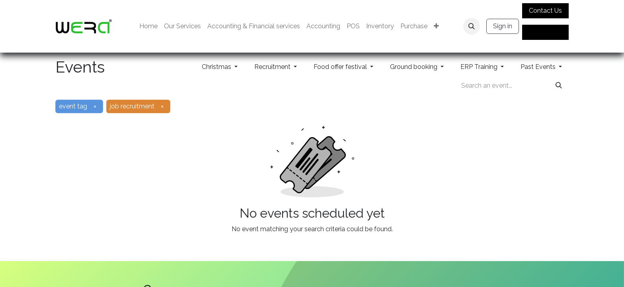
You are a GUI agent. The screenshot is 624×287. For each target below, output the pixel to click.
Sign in (502, 26)
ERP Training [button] (479, 67)
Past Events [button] (539, 67)
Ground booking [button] (414, 67)
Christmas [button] (217, 67)
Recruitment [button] (273, 67)
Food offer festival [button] (341, 67)
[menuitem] (148, 26)
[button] (471, 26)
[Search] (559, 85)
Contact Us (545, 10)
